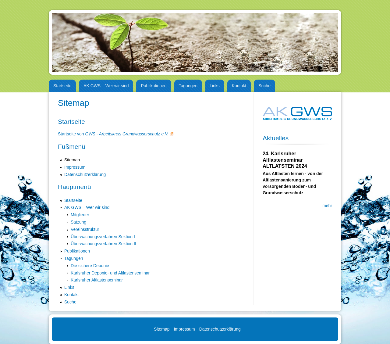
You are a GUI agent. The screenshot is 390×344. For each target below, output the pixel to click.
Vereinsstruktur (85, 229)
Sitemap (72, 159)
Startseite (62, 85)
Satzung (78, 222)
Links (215, 85)
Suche (264, 85)
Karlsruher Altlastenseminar (97, 280)
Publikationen (153, 85)
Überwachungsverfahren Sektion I (103, 236)
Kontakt (239, 85)
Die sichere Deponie (90, 265)
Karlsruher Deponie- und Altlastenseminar (110, 273)
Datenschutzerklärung (85, 174)
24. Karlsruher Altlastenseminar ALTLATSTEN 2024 (285, 160)
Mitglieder (80, 214)
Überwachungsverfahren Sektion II (103, 243)
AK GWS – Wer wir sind (106, 85)
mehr (327, 205)
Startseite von (113, 133)
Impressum (74, 167)
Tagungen (188, 85)
